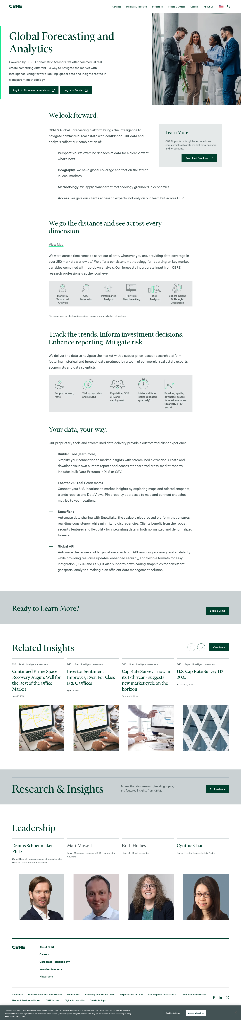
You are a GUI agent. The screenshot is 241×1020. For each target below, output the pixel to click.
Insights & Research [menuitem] (136, 6)
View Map (56, 244)
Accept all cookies (196, 1012)
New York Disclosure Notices (26, 1000)
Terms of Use (73, 994)
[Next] (201, 647)
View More (219, 647)
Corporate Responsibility (55, 961)
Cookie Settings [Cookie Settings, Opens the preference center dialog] (173, 1012)
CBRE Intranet (53, 1000)
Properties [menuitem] (157, 6)
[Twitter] (227, 998)
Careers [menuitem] (194, 6)
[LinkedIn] (220, 998)
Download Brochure (196, 158)
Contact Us (17, 994)
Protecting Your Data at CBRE (99, 994)
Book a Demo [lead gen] (217, 610)
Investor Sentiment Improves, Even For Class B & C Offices (91, 677)
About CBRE (47, 947)
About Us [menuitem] (208, 6)
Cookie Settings (98, 1000)
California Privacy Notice (193, 994)
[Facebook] (214, 998)
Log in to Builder (73, 90)
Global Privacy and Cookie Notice (45, 994)
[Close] (235, 1012)
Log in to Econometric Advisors (31, 90)
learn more (87, 454)
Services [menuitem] (116, 6)
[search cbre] (228, 6)
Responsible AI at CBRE (131, 994)
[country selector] (221, 6)
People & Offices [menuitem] (176, 6)
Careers (44, 954)
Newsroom (46, 976)
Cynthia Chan (190, 845)
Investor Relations (51, 969)
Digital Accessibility (75, 1000)
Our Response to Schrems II (162, 994)
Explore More (217, 789)
